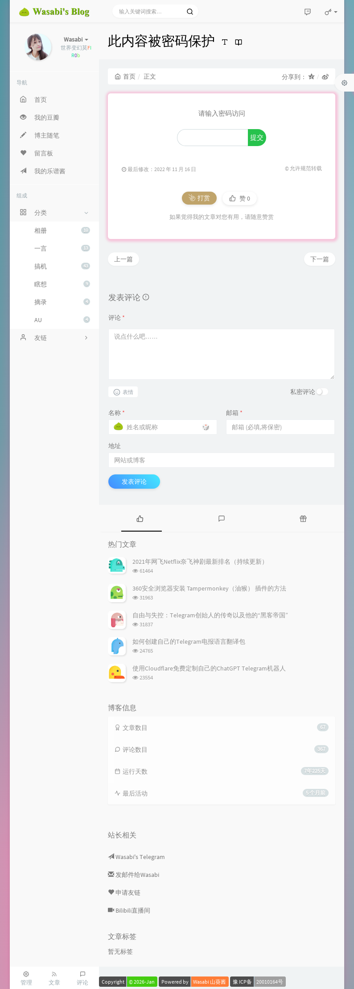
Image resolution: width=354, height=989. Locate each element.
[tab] (140, 518)
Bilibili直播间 (129, 910)
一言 (62, 248)
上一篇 (123, 259)
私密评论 (302, 392)
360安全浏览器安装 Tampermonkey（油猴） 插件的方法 (209, 588)
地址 (114, 446)
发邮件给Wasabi (133, 875)
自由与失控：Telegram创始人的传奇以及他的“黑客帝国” (210, 615)
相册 (62, 230)
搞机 (62, 266)
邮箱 (234, 413)
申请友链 (124, 892)
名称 (116, 413)
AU (62, 320)
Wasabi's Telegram (136, 857)
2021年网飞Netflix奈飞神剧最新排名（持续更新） (200, 561)
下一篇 (319, 259)
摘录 (62, 302)
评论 (116, 318)
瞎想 (62, 284)
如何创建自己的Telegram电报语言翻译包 (188, 641)
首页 (125, 76)
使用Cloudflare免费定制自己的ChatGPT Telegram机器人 (209, 668)
